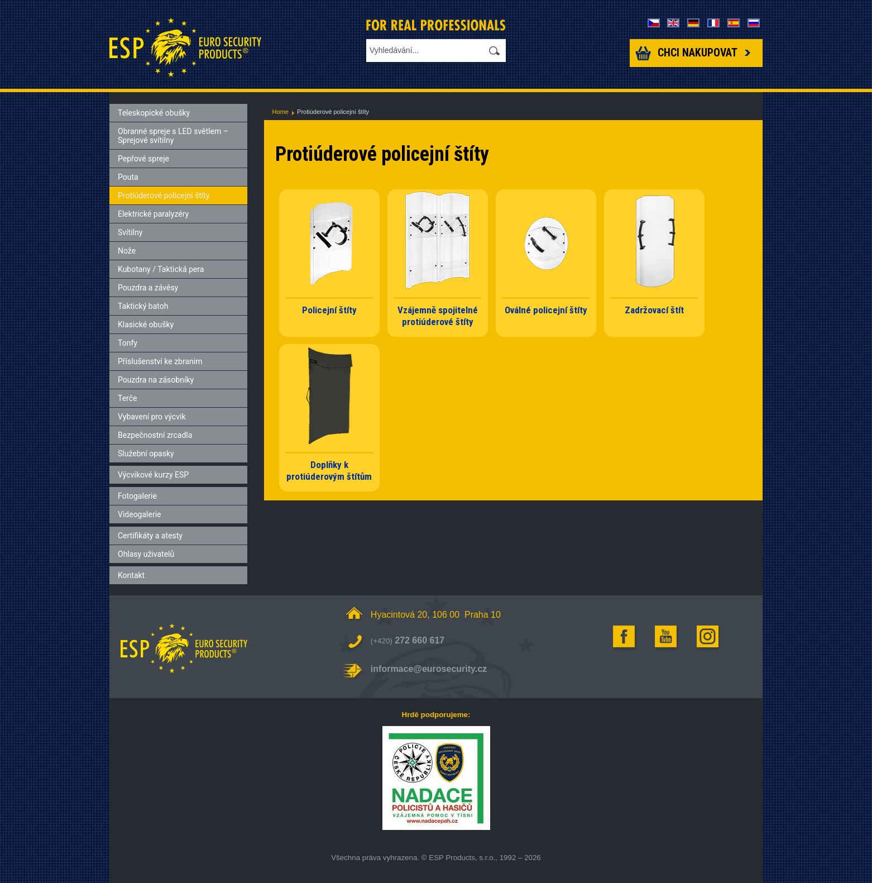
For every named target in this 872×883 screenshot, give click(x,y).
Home (280, 111)
